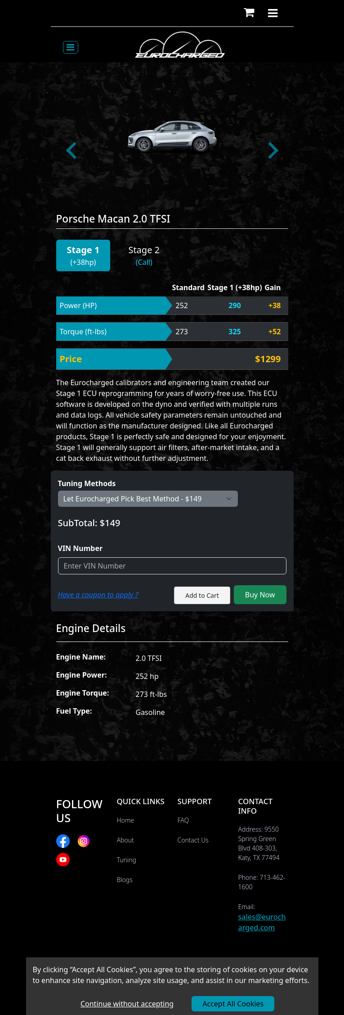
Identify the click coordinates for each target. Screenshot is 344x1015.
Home (125, 820)
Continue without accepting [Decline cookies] (127, 1004)
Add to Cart (202, 595)
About (125, 840)
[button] (249, 13)
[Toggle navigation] (70, 47)
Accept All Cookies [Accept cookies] (233, 1004)
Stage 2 (144, 250)
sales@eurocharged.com (262, 922)
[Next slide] (272, 150)
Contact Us (193, 840)
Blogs (125, 879)
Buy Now (260, 595)
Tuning (126, 860)
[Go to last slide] (72, 150)
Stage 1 (83, 250)
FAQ (183, 820)
